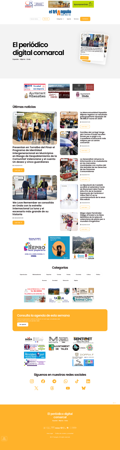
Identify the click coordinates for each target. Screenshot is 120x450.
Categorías (59, 19)
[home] (60, 12)
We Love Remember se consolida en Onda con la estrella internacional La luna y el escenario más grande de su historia (33, 215)
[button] (60, 19)
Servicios (76, 19)
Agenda (69, 19)
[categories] (23, 281)
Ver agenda (22, 324)
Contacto (85, 19)
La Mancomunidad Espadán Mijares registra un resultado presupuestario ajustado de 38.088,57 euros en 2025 (93, 123)
